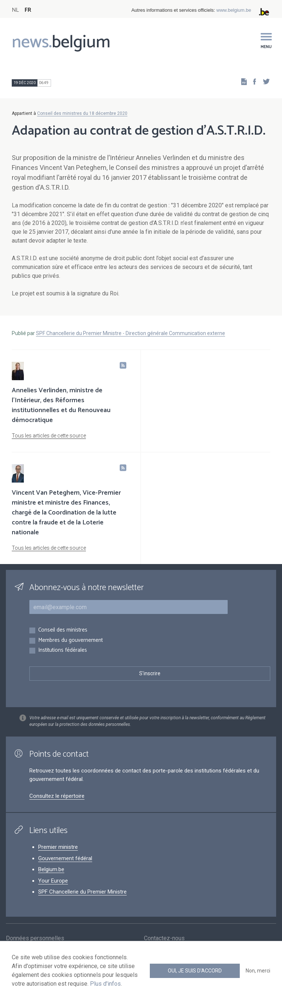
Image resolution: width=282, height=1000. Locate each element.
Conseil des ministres (62, 630)
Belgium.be (51, 869)
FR (28, 10)
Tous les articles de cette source (49, 436)
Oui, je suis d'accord (195, 971)
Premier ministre (58, 847)
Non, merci (258, 971)
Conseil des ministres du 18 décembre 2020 (82, 113)
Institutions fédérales (62, 650)
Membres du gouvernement (70, 640)
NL (15, 10)
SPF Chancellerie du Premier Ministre (82, 891)
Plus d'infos (105, 983)
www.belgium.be (233, 10)
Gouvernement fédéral (65, 858)
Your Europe (53, 880)
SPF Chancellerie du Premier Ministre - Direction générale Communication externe (130, 333)
